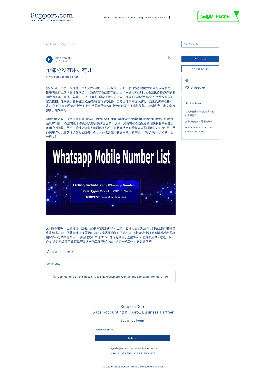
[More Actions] (173, 58)
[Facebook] (169, 17)
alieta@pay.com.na (146, 348)
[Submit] (132, 338)
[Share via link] (66, 251)
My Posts (68, 44)
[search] (200, 44)
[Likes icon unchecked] (48, 251)
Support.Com (133, 306)
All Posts (52, 44)
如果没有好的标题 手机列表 (198, 121)
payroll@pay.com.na (121, 348)
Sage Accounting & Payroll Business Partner (133, 312)
